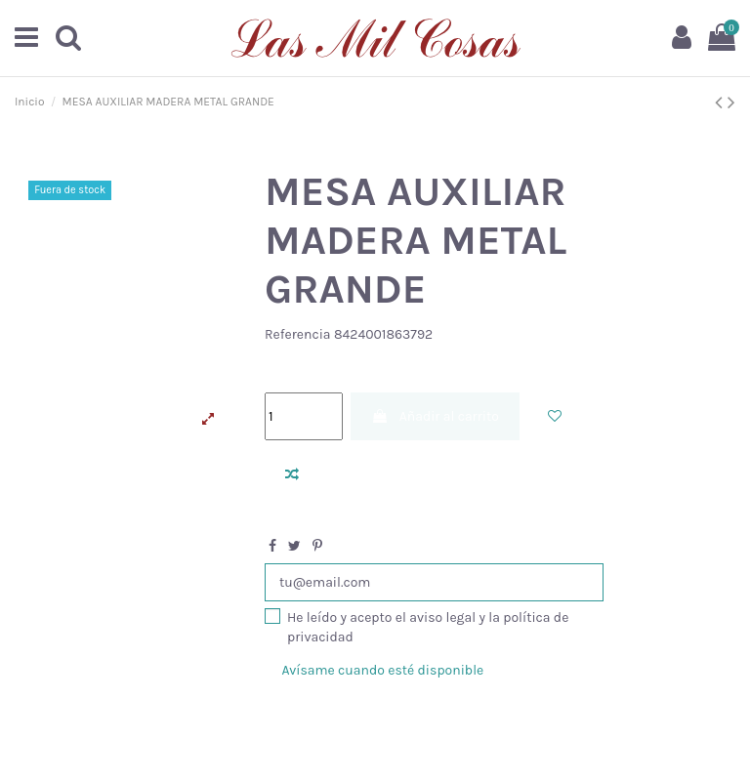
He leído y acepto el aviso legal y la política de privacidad (427, 627)
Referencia (298, 334)
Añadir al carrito (434, 416)
